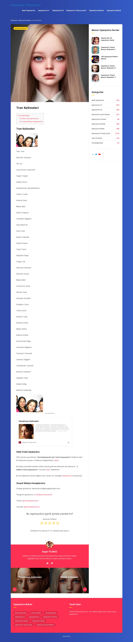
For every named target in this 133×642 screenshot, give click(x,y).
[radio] (41, 524)
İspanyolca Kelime (96, 10)
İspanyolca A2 (58, 10)
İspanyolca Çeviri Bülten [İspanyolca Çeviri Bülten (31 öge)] (45, 625)
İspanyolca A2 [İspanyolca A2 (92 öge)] (34, 617)
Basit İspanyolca (28, 10)
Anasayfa (14, 20)
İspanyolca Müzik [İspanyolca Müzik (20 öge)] (38, 621)
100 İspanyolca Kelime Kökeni (109, 58)
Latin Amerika (97, 138)
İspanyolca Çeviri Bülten (101, 114)
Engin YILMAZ (49, 551)
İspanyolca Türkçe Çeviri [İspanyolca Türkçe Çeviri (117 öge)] (23, 625)
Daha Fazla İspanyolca (29, 119)
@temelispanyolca (30, 501)
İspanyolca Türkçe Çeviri (26, 5)
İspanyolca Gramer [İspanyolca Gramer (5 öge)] (50, 617)
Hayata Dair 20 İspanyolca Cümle (107, 39)
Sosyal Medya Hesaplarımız (31, 121)
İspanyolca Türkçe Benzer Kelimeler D (108, 67)
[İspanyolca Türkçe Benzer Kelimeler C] (95, 78)
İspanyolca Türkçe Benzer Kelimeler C (108, 76)
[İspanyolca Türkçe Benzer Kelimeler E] (95, 50)
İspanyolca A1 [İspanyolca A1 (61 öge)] (20, 617)
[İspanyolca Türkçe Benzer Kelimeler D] (95, 68)
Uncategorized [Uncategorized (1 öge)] (50, 613)
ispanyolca (67, 476)
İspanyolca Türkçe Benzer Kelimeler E (108, 48)
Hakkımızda (66, 636)
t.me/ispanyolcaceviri (43, 495)
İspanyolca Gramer (99, 119)
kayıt (48, 470)
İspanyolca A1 (44, 10)
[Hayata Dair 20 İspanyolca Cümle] (95, 40)
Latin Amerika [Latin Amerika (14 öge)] (36, 613)
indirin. (56, 460)
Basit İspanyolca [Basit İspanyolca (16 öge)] (21, 613)
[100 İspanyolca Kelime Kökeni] (95, 59)
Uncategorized (97, 143)
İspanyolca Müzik (114, 10)
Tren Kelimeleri (23, 116)
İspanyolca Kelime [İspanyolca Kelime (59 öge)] (21, 621)
